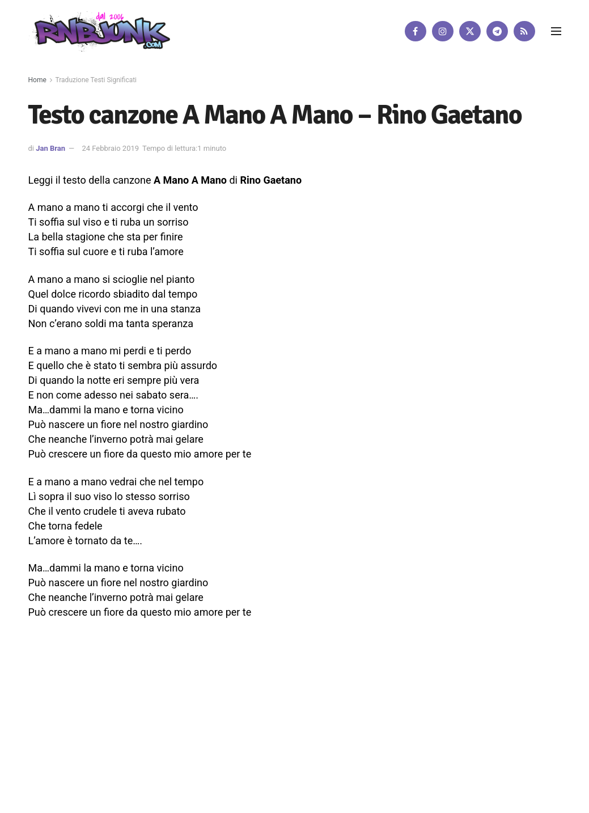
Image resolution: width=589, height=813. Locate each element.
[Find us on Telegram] (497, 31)
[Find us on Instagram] (443, 31)
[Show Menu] (556, 31)
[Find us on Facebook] (415, 31)
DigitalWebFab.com (57, 776)
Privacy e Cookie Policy (299, 743)
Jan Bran (50, 148)
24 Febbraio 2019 (110, 148)
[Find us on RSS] (524, 31)
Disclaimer (233, 743)
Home (37, 80)
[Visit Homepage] (99, 31)
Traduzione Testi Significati (96, 80)
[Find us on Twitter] (470, 31)
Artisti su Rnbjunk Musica (162, 743)
